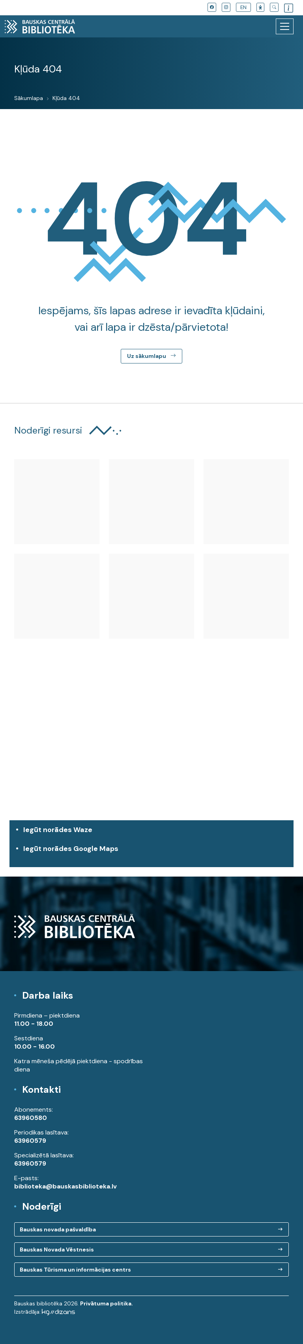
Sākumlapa (28, 98)
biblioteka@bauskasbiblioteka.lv (65, 1186)
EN (243, 7)
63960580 (30, 1118)
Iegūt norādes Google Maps (153, 853)
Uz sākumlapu (151, 356)
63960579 (30, 1140)
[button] (260, 7)
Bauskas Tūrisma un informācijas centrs (75, 1269)
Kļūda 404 (66, 98)
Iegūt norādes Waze (57, 829)
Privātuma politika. (106, 1303)
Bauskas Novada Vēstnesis (57, 1249)
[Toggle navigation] (285, 26)
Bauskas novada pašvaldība (58, 1229)
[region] (151, 748)
